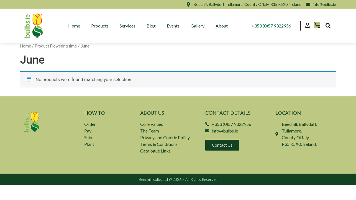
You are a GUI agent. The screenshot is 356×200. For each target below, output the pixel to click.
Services (127, 25)
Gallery (197, 25)
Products (100, 25)
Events (173, 25)
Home (74, 25)
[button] (328, 26)
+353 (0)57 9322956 (271, 25)
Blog (151, 25)
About (222, 25)
